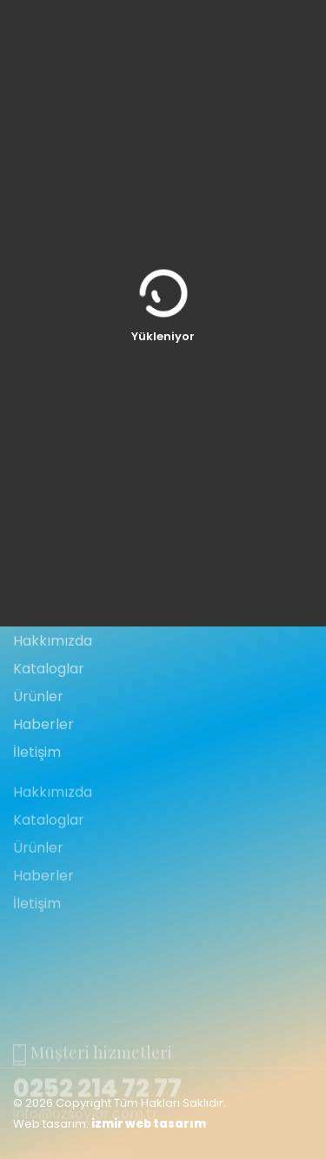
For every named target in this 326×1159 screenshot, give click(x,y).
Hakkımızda (52, 688)
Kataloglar (48, 716)
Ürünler (38, 744)
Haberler (43, 771)
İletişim (37, 799)
